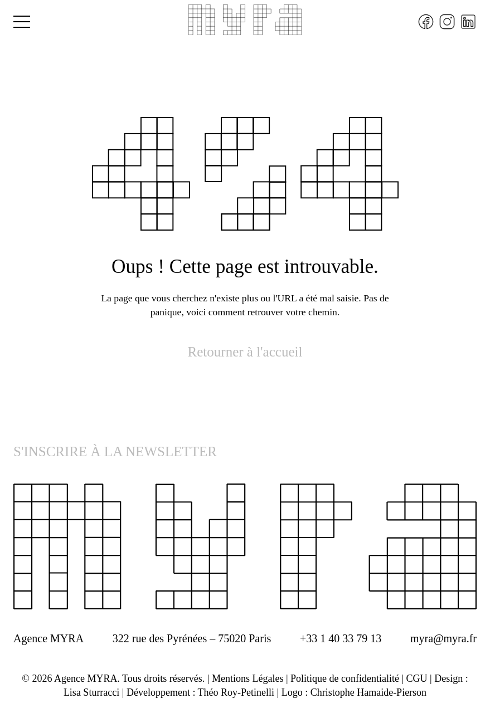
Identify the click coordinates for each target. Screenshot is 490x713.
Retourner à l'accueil (245, 351)
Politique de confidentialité (344, 678)
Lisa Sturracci (91, 692)
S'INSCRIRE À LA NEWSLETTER (115, 451)
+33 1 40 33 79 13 (340, 638)
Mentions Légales (247, 678)
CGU (417, 678)
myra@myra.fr (443, 638)
